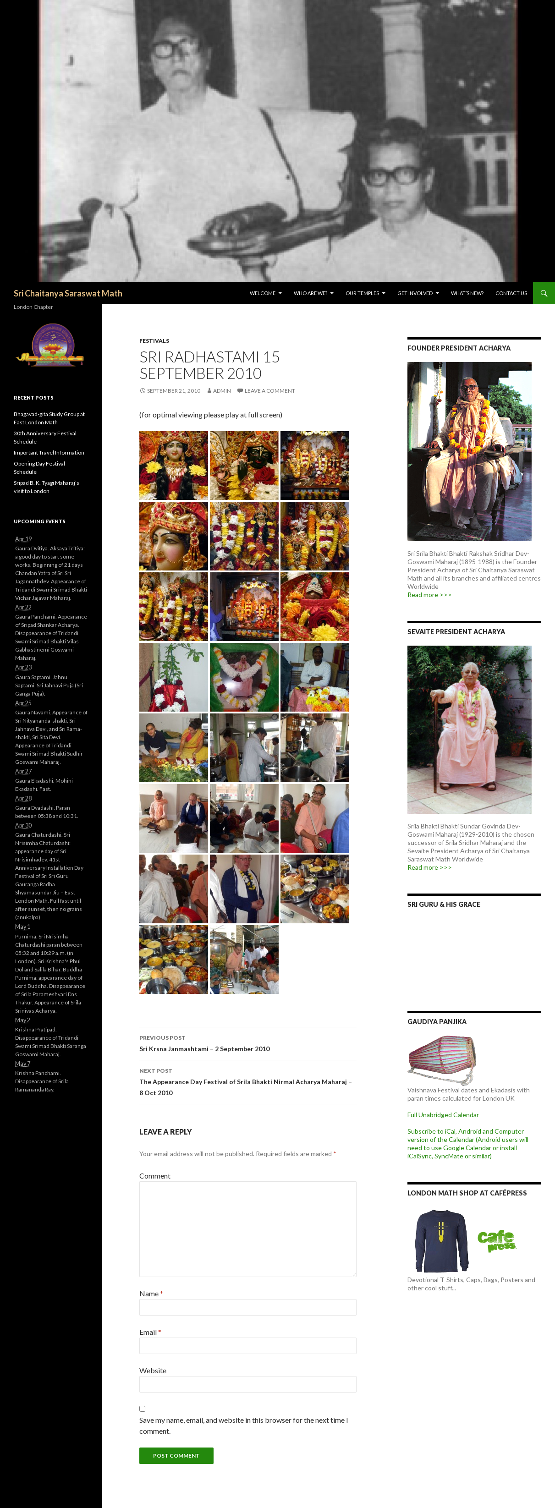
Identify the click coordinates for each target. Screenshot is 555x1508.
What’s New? (467, 293)
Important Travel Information (49, 452)
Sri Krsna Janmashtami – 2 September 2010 (248, 1042)
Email (150, 1331)
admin (222, 390)
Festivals (154, 340)
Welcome (262, 293)
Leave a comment (270, 390)
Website (152, 1370)
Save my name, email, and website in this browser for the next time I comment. (243, 1425)
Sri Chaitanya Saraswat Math (68, 293)
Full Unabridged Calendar (443, 1115)
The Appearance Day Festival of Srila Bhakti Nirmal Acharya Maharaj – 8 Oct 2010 (248, 1081)
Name (151, 1293)
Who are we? (310, 293)
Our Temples (362, 293)
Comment (154, 1175)
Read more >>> (429, 594)
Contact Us (511, 293)
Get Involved (415, 293)
